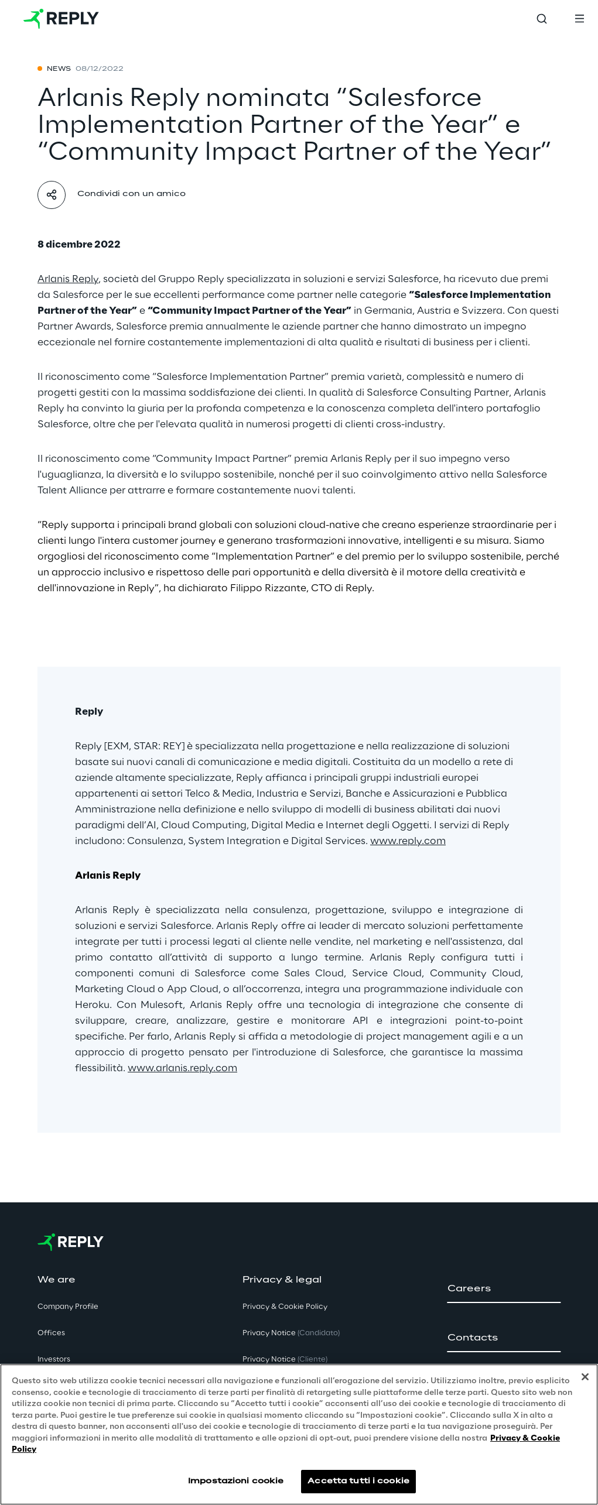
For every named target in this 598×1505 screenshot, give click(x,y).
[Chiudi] (585, 1377)
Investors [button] (53, 1359)
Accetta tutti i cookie (358, 1481)
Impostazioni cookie (235, 1481)
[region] (299, 1434)
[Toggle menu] (579, 18)
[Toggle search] (542, 18)
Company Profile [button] (67, 1307)
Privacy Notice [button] (291, 1333)
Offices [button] (51, 1333)
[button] (504, 1289)
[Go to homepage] (61, 18)
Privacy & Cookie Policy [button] (284, 1307)
